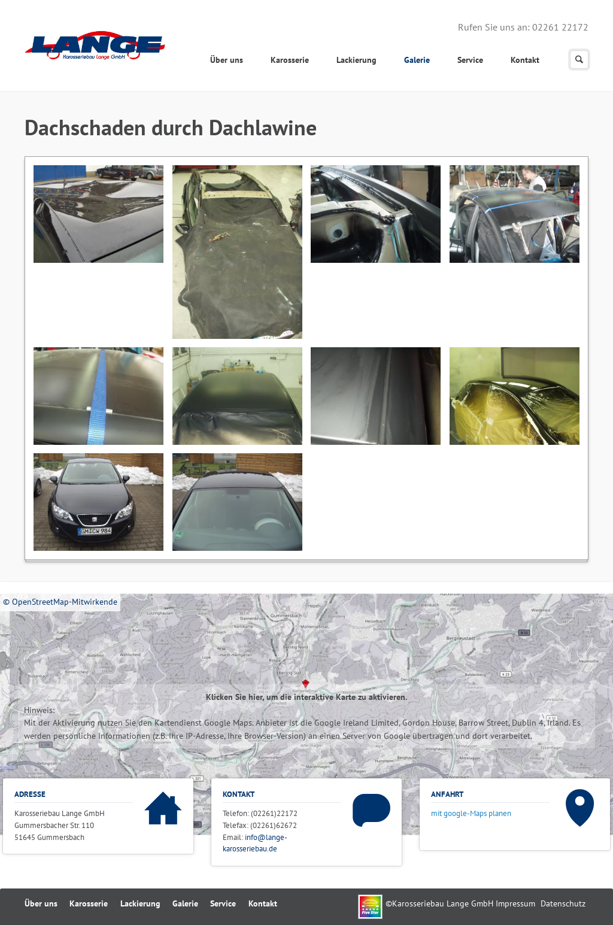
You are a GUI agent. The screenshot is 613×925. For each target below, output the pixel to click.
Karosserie (290, 59)
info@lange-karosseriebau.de (255, 843)
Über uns (226, 59)
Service (470, 59)
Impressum (515, 903)
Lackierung (356, 59)
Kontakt (525, 59)
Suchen (579, 59)
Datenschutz (563, 903)
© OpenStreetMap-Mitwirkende (60, 601)
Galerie (417, 59)
